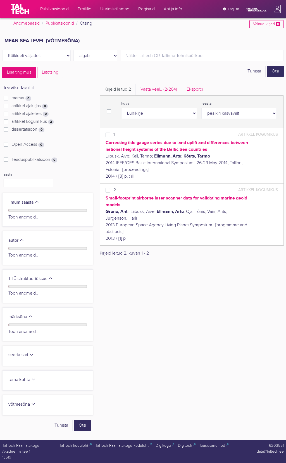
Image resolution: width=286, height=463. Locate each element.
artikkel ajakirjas (29, 106)
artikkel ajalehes (30, 114)
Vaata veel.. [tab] (158, 89)
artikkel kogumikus (32, 121)
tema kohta (22, 379)
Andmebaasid (26, 23)
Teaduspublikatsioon (34, 160)
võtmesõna (21, 404)
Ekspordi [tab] (195, 89)
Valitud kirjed (266, 24)
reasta (206, 103)
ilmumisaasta (23, 202)
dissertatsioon (27, 129)
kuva (125, 103)
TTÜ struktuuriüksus (30, 278)
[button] (276, 9)
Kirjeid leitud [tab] (117, 89)
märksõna (20, 316)
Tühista (254, 71)
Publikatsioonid (60, 23)
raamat (21, 98)
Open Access (27, 144)
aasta (8, 174)
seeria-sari (21, 355)
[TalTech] (20, 9)
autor (16, 240)
